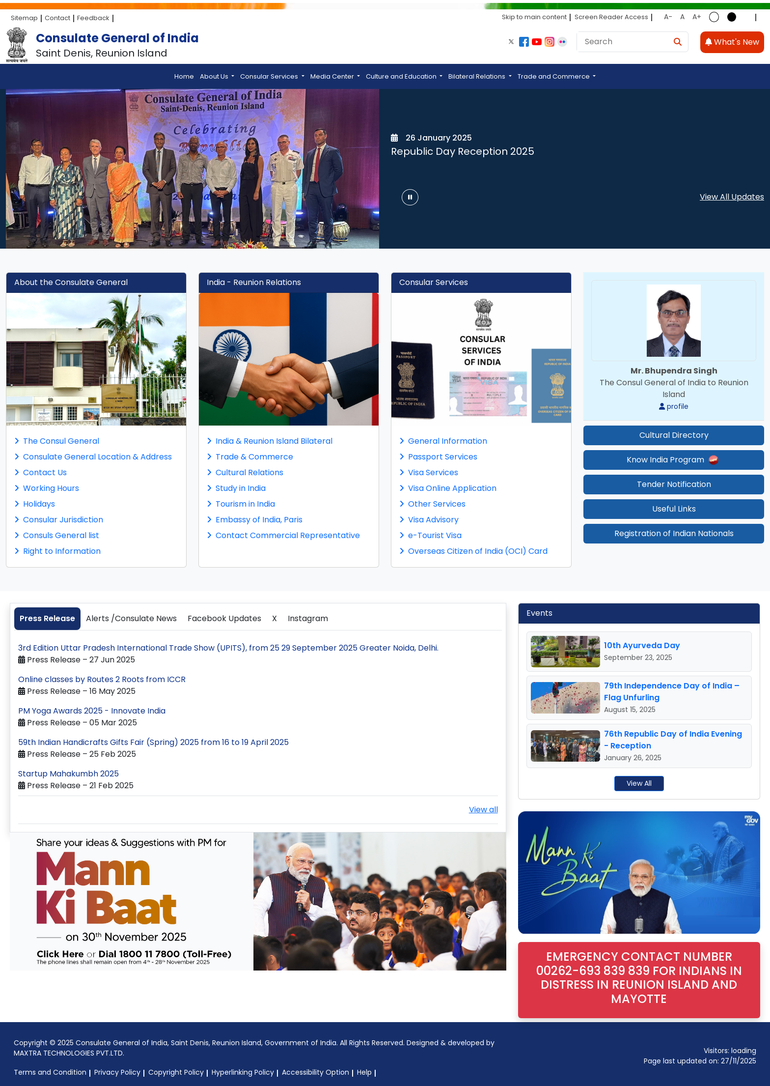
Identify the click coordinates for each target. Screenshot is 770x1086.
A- (668, 17)
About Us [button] (215, 76)
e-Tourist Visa (430, 535)
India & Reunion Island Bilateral (269, 441)
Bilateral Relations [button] (477, 76)
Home (184, 76)
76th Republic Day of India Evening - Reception (673, 739)
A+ (696, 17)
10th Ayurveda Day (642, 645)
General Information (443, 441)
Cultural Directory (674, 435)
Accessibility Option (315, 1072)
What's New (732, 42)
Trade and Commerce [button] (554, 76)
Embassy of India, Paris (254, 519)
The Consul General (56, 441)
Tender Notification (674, 484)
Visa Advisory (429, 519)
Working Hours (46, 488)
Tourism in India (241, 504)
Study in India (236, 488)
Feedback (93, 18)
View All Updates (732, 196)
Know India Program (674, 459)
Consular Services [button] (270, 76)
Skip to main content (534, 17)
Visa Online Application (447, 488)
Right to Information (57, 551)
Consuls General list (56, 535)
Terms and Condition (50, 1072)
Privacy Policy (117, 1072)
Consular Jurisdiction (58, 519)
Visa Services (428, 472)
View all (483, 809)
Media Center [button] (333, 76)
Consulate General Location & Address (93, 456)
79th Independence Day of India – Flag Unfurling (672, 691)
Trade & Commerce (250, 456)
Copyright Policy (176, 1072)
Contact (57, 18)
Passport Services (438, 456)
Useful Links (674, 508)
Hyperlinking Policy (243, 1072)
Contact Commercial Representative (283, 535)
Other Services (432, 504)
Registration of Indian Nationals (674, 533)
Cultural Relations (245, 472)
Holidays (34, 504)
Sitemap (24, 18)
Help (364, 1072)
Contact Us (40, 472)
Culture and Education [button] (402, 76)
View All (639, 783)
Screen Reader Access (611, 17)
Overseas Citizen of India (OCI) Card (473, 551)
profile (673, 406)
